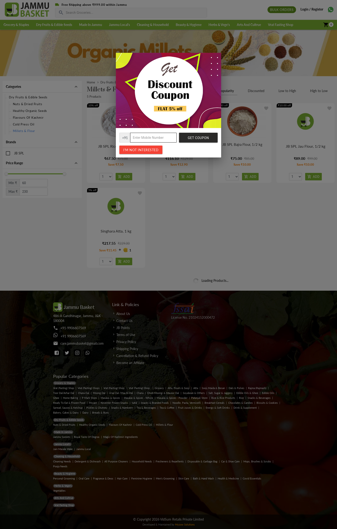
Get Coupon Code (198, 139)
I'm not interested (140, 150)
